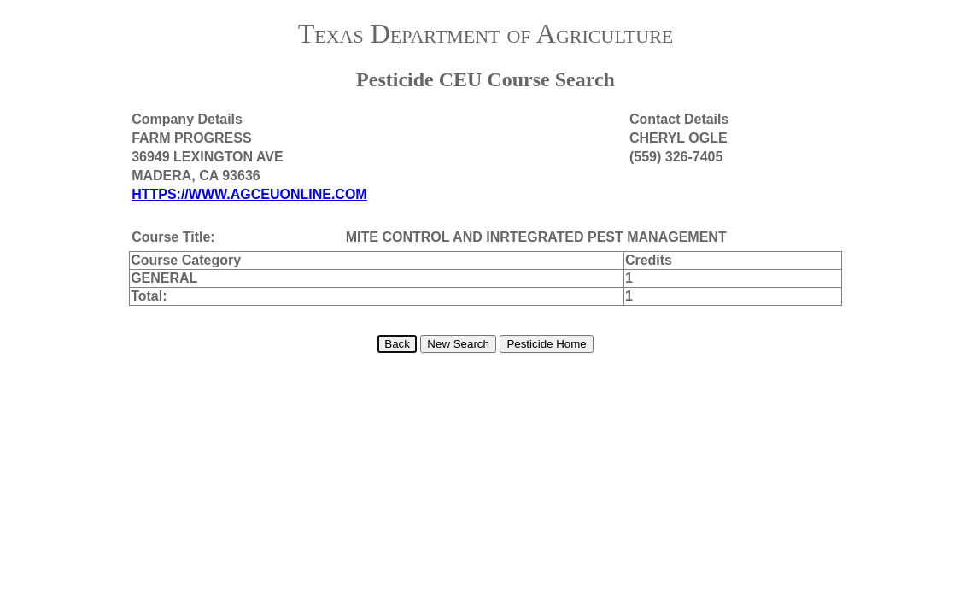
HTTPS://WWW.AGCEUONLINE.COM (249, 194)
